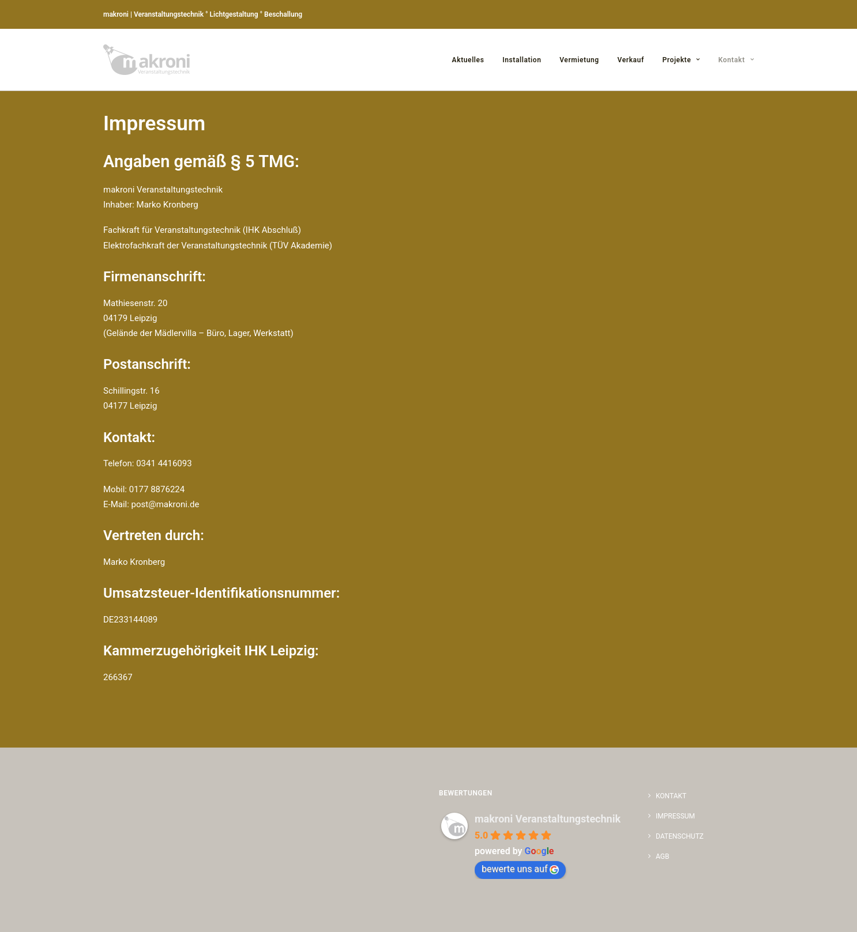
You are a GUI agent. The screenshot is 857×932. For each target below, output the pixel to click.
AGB (662, 856)
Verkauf (631, 60)
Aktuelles (468, 60)
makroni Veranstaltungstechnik (548, 819)
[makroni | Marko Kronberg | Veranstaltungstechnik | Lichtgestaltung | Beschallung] (146, 59)
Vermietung (579, 60)
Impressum (675, 816)
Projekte (681, 60)
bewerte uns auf (520, 868)
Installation (521, 60)
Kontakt (736, 60)
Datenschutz (680, 836)
